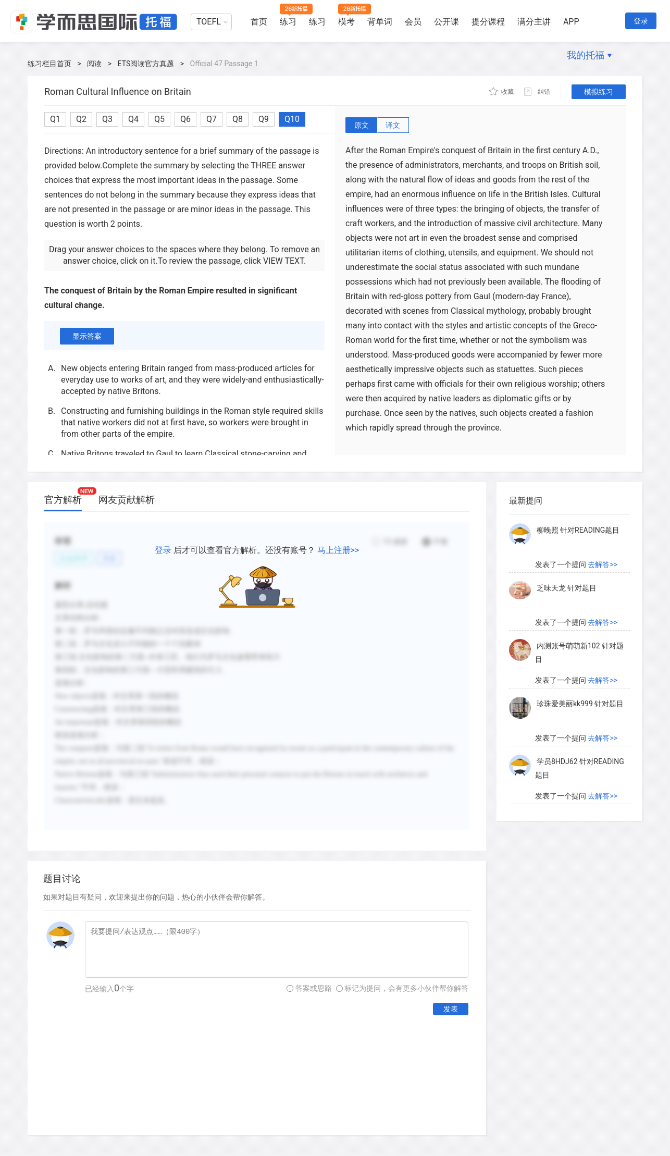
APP (571, 22)
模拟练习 (598, 92)
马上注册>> (338, 550)
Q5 (159, 119)
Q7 (211, 119)
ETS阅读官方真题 (146, 63)
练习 (288, 22)
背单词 (379, 22)
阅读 (94, 63)
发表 (450, 1009)
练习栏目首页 (49, 63)
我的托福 (585, 55)
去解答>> (602, 564)
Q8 (237, 119)
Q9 (263, 119)
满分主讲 (534, 22)
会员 (413, 22)
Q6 (185, 119)
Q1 (55, 119)
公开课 (446, 22)
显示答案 (87, 336)
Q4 (133, 119)
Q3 (107, 119)
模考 (346, 22)
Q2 (81, 119)
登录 (641, 21)
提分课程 (488, 22)
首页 (259, 22)
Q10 (292, 119)
